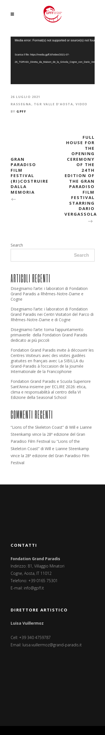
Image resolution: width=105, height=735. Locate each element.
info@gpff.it (34, 588)
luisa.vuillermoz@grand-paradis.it (52, 644)
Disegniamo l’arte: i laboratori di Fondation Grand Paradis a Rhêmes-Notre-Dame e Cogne (49, 294)
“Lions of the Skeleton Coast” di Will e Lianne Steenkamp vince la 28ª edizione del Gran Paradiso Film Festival (51, 434)
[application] (53, 60)
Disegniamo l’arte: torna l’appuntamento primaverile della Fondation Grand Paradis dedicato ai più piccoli (49, 335)
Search (17, 245)
